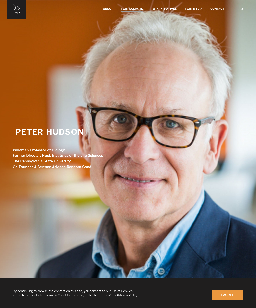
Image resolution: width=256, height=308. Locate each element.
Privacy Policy (127, 295)
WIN (16, 2)
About (108, 9)
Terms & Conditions (58, 295)
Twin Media (193, 9)
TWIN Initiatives (164, 9)
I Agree (227, 295)
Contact (217, 9)
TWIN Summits (132, 9)
